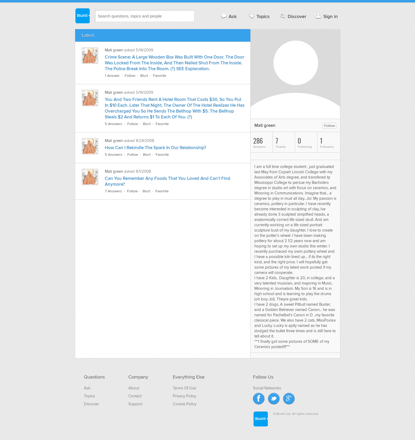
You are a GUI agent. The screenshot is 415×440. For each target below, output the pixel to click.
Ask (228, 16)
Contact (135, 396)
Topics (259, 16)
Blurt (144, 75)
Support (135, 404)
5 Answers (113, 124)
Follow (130, 75)
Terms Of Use (184, 388)
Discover (292, 16)
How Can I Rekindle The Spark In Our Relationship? (155, 147)
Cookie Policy (184, 404)
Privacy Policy (184, 396)
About (133, 388)
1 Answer (112, 75)
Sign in (326, 16)
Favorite (159, 75)
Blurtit (82, 16)
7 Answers (113, 191)
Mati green (114, 50)
